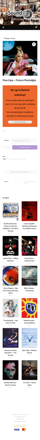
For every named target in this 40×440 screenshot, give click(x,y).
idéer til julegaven (13, 159)
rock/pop (22, 159)
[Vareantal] (5, 147)
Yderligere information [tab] (21, 172)
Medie (6, 140)
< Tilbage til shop (9, 38)
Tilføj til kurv (25, 147)
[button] (34, 44)
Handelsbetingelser (20, 426)
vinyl (5, 131)
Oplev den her (20, 122)
